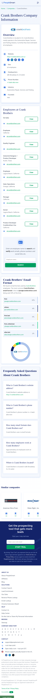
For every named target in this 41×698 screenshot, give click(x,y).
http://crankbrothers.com (15, 57)
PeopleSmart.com (9, 559)
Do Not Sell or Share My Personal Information (17, 616)
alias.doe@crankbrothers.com (14, 335)
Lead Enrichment (7, 591)
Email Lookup (6, 601)
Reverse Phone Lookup (9, 597)
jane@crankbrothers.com (12, 301)
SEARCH (20, 265)
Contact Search (6, 588)
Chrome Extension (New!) (10, 604)
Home (3, 8)
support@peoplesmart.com (12, 642)
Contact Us (5, 610)
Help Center (5, 613)
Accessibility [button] (7, 692)
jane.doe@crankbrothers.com (13, 318)
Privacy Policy (10, 557)
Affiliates (4, 578)
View (31, 119)
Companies (11, 8)
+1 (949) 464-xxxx (12, 82)
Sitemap (4, 622)
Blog (3, 582)
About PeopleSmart (8, 575)
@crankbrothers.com (13, 123)
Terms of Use (30, 555)
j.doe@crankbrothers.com (12, 326)
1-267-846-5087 (8, 645)
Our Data (4, 594)
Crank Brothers (31, 286)
